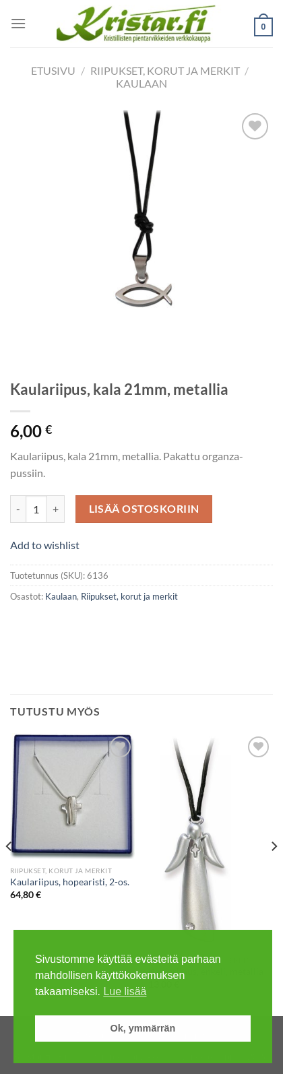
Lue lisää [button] (124, 991)
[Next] (273, 873)
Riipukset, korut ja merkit (165, 70)
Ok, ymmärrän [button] (143, 1028)
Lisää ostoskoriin (144, 509)
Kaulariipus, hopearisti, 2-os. (69, 882)
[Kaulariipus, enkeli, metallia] (210, 841)
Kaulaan (141, 83)
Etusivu (53, 70)
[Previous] (9, 873)
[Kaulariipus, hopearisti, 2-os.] (72, 796)
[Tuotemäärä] (36, 508)
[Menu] (18, 23)
